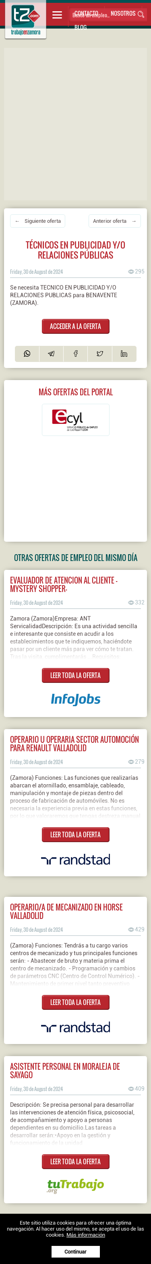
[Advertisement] (75, 123)
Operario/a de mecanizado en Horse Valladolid (66, 911)
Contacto (86, 13)
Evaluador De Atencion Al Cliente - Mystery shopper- (63, 584)
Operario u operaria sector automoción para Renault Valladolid (74, 743)
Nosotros (123, 13)
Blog (80, 27)
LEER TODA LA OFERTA (75, 675)
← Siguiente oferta (37, 221)
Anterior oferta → (115, 221)
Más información (85, 1235)
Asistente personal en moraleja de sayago (65, 1070)
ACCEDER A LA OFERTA (75, 326)
